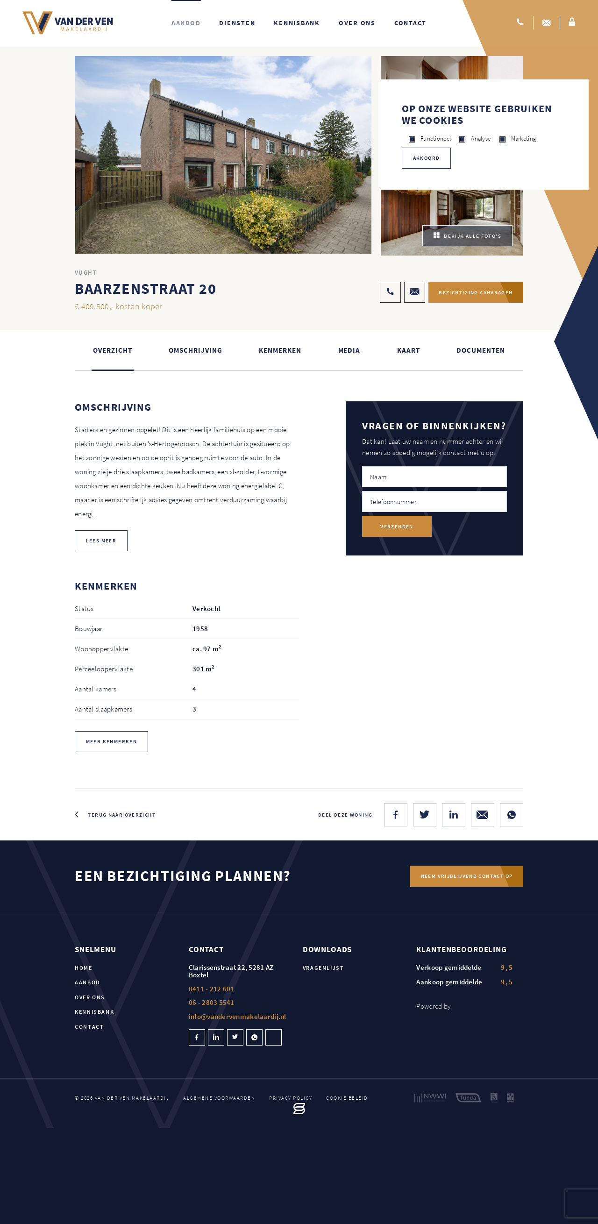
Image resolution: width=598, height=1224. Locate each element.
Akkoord (426, 158)
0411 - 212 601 (212, 989)
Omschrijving (195, 351)
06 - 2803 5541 (212, 1002)
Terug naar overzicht (122, 815)
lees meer (101, 541)
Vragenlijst (323, 968)
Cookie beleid (347, 1098)
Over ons (357, 23)
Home (84, 968)
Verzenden (396, 527)
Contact (410, 23)
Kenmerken (280, 351)
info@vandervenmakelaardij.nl (237, 1016)
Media (349, 351)
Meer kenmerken (111, 742)
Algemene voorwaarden (219, 1098)
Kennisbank (297, 23)
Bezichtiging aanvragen (474, 293)
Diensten (237, 23)
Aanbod (186, 23)
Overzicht (112, 351)
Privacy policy (290, 1098)
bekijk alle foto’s (467, 236)
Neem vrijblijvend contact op (466, 877)
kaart (408, 351)
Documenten (480, 351)
